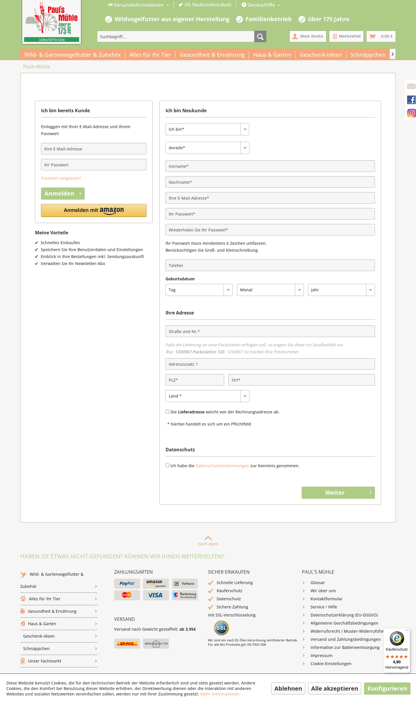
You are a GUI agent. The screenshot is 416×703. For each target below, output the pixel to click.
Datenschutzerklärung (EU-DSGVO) (340, 615)
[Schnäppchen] (368, 55)
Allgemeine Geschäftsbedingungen (340, 623)
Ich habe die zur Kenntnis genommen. (235, 465)
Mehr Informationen (219, 694)
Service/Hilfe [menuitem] (259, 5)
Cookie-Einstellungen (327, 664)
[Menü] (406, 631)
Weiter (348, 492)
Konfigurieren (387, 688)
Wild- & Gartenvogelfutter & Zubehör (59, 581)
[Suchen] (260, 36)
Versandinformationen (136, 5)
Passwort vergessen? (61, 178)
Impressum (317, 656)
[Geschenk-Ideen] (321, 55)
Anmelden (62, 193)
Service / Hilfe (319, 607)
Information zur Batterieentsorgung (341, 647)
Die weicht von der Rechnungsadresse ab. (225, 412)
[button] (93, 210)
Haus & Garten (59, 624)
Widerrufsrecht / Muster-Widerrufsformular (348, 631)
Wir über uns (319, 591)
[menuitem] (169, 5)
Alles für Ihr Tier (59, 599)
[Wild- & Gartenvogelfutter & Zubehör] (72, 55)
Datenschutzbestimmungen (222, 465)
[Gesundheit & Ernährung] (212, 55)
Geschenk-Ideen (60, 636)
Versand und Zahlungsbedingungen (341, 639)
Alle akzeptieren (334, 688)
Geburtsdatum (180, 278)
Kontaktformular (322, 599)
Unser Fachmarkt (59, 661)
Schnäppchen (60, 649)
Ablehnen (288, 688)
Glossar (313, 583)
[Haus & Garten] (272, 55)
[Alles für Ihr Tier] (150, 55)
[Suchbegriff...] (181, 36)
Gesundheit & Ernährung (59, 611)
